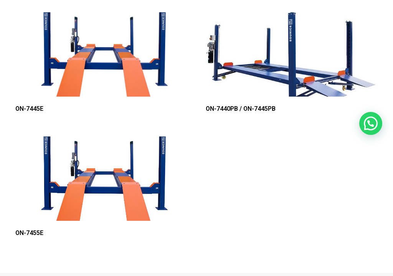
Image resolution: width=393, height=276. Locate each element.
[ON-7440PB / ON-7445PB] (292, 54)
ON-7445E (29, 108)
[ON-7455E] (101, 178)
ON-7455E (29, 233)
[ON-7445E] (101, 54)
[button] (370, 123)
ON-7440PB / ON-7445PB (241, 108)
